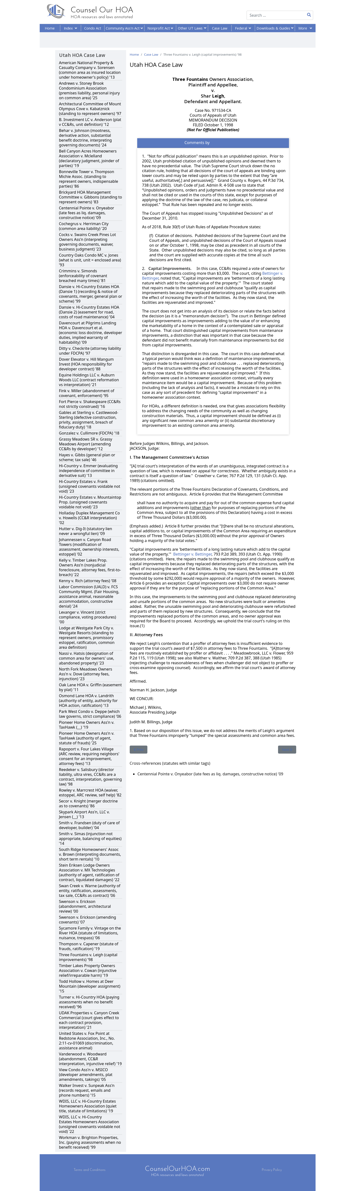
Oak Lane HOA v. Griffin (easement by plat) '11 (90, 687)
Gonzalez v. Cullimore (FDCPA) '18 (89, 433)
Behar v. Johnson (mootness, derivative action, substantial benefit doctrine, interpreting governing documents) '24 (85, 137)
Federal (243, 28)
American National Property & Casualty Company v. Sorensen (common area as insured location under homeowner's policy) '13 (90, 70)
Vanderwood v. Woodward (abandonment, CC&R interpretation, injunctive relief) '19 (90, 1059)
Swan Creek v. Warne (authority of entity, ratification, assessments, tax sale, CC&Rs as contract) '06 (90, 890)
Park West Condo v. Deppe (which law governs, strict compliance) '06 (90, 714)
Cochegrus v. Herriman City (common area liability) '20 (84, 226)
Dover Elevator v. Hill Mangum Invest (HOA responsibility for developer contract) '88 (86, 364)
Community (124, 28)
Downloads (275, 28)
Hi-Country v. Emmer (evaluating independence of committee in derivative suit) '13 (88, 470)
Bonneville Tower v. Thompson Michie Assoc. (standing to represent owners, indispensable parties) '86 (88, 179)
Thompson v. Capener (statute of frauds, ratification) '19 (88, 946)
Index (70, 28)
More (305, 28)
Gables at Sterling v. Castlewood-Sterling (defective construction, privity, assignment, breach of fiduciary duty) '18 (88, 419)
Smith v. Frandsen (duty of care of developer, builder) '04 (89, 825)
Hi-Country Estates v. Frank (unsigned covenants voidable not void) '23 (89, 486)
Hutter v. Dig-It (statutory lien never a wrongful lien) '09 (85, 531)
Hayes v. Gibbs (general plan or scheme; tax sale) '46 (87, 457)
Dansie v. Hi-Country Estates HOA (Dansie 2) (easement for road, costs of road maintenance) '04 (89, 312)
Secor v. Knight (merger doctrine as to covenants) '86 (88, 803)
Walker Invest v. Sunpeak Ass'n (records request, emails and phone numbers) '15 (87, 1090)
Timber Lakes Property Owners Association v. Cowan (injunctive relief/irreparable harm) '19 (88, 970)
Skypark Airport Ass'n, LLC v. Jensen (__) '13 (84, 814)
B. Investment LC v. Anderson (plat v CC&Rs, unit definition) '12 (90, 122)
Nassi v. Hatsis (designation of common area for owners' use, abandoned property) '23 (86, 658)
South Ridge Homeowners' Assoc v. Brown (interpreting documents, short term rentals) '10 (90, 854)
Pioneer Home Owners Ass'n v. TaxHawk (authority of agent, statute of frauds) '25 (86, 738)
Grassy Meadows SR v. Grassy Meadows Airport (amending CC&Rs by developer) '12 (85, 444)
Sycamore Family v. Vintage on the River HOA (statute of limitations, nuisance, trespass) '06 (90, 933)
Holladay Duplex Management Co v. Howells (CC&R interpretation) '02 (89, 518)
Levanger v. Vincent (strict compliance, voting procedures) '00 (87, 617)
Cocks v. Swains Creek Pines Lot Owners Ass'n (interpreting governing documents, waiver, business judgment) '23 (87, 242)
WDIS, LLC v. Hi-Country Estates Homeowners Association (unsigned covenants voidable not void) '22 (89, 1124)
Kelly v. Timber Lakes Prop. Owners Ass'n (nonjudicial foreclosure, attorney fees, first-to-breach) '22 (90, 567)
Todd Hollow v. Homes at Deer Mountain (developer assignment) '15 (89, 986)
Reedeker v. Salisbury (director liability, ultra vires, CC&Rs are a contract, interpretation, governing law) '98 (90, 776)
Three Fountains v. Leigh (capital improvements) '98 (88, 957)
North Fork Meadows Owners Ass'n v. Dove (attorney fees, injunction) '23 (85, 674)
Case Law (219, 28)
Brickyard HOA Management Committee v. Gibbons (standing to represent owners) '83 (90, 197)
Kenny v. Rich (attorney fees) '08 (87, 580)
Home (50, 28)
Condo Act (92, 28)
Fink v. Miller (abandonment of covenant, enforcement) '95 (86, 393)
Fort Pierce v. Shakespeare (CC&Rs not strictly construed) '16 (90, 404)
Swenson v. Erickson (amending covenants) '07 (87, 919)
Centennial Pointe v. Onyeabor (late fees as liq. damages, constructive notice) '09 (86, 213)
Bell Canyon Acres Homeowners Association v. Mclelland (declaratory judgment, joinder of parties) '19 (89, 158)
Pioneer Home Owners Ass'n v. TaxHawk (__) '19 (86, 725)
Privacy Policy (272, 1170)
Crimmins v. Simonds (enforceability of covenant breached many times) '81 (83, 275)
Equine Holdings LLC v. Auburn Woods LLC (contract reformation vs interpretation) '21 (89, 380)
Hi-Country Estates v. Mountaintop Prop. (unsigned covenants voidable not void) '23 (90, 502)
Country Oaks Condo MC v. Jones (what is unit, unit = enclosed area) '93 (90, 260)
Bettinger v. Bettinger (192, 554)
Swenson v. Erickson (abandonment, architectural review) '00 (85, 906)
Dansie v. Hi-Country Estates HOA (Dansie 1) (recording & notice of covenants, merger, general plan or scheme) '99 (90, 294)
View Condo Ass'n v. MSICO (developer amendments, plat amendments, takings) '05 (86, 1074)
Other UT (192, 28)
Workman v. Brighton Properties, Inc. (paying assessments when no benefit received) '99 (90, 1142)
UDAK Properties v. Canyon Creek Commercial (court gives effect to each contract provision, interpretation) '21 (89, 1020)
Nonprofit (160, 28)
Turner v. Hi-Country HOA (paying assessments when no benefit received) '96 (89, 1002)
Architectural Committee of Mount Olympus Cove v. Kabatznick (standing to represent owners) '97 (90, 108)
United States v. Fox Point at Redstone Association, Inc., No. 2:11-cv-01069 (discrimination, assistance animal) (87, 1040)
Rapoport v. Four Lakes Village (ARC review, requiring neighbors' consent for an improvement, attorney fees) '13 (89, 756)
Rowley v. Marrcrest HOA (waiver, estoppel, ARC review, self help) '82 (90, 792)
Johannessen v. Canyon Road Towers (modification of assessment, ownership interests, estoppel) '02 (89, 547)
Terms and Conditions (90, 1170)
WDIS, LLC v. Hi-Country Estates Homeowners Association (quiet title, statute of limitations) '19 (88, 1106)
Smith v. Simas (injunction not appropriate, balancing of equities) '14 (90, 838)
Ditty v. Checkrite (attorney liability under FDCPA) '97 (90, 351)
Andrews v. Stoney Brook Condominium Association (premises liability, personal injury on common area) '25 (89, 90)
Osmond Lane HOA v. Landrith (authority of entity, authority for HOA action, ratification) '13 (88, 700)
